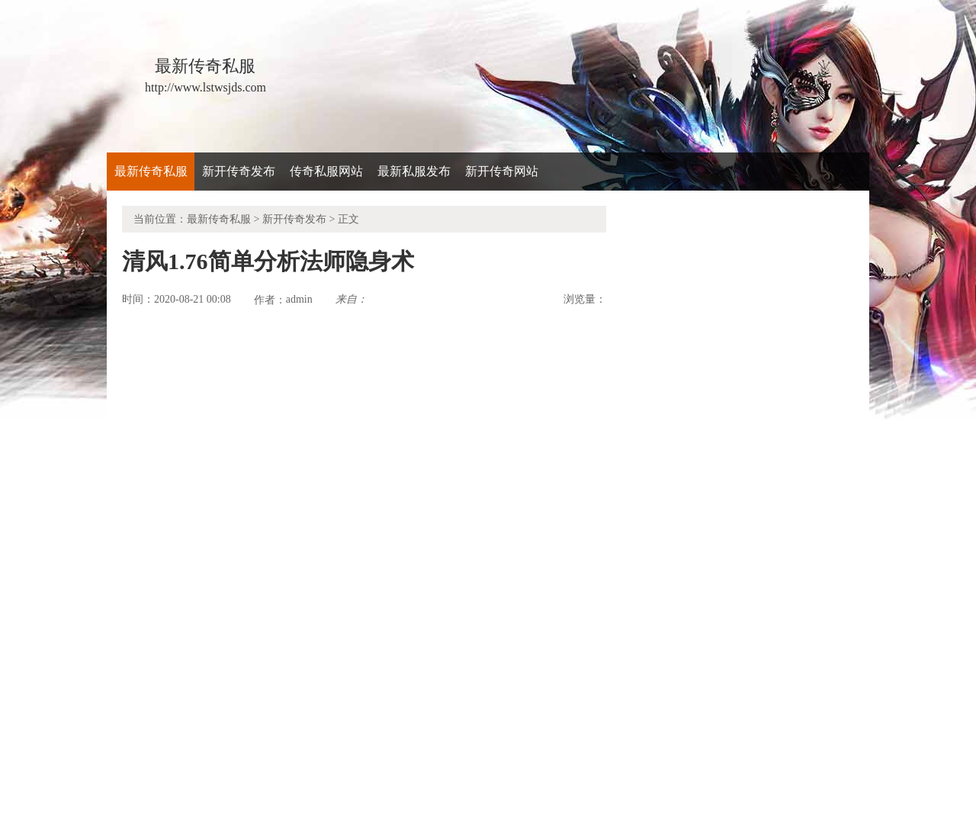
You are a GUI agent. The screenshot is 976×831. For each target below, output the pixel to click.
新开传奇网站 (501, 171)
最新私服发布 (414, 171)
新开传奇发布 (238, 171)
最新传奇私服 (151, 171)
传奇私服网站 (326, 171)
